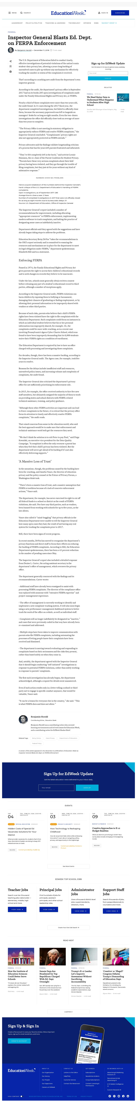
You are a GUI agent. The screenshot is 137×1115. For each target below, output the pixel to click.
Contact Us (68, 1068)
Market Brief (113, 23)
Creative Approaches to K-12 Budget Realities (106, 829)
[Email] (56, 788)
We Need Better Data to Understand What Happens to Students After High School (100, 101)
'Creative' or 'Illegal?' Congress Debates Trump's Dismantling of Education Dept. (113, 975)
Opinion (91, 23)
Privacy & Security (65, 824)
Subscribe (120, 13)
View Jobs (17, 909)
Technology (79, 23)
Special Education (23, 824)
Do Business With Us (115, 1068)
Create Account (19, 1041)
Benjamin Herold (24, 50)
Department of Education (68, 738)
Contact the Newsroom (72, 1083)
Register (12, 850)
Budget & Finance (99, 824)
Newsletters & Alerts (92, 1076)
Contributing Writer (37, 720)
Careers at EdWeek (48, 1087)
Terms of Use (72, 1096)
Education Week (50, 720)
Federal (12, 32)
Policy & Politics (38, 23)
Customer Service (70, 1080)
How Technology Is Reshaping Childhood (65, 830)
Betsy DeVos (36, 738)
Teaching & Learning (60, 23)
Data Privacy (50, 738)
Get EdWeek (90, 1068)
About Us (45, 1068)
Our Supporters (47, 1083)
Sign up (87, 788)
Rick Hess (11, 991)
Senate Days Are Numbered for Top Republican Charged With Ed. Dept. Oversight (50, 976)
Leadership (21, 23)
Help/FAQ (67, 1076)
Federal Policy (37, 743)
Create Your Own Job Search (68, 927)
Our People (46, 1080)
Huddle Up (36, 850)
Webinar (34, 824)
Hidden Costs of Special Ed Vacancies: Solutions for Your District (22, 832)
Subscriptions (90, 1072)
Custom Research (114, 1090)
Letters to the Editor (71, 1072)
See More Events (68, 866)
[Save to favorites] (10, 66)
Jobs (101, 23)
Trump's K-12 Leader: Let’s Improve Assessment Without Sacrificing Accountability (81, 976)
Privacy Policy (86, 1096)
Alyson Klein (44, 994)
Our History (46, 1076)
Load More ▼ (68, 1012)
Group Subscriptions (93, 1080)
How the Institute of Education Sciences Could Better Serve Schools (18, 975)
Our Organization (48, 1072)
